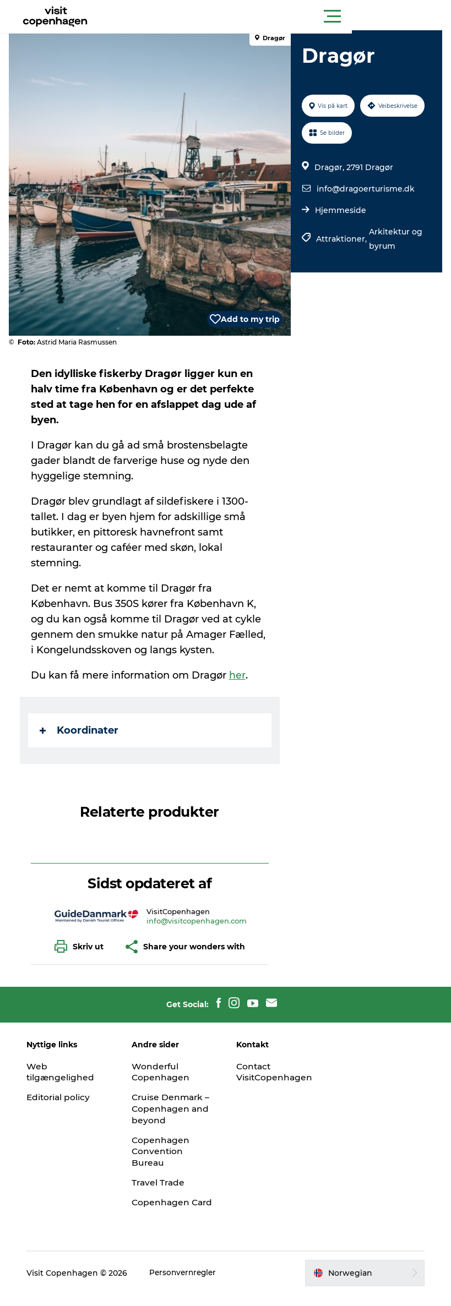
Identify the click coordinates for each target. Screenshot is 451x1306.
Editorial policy (63, 1097)
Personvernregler (189, 1284)
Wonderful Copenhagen (163, 1072)
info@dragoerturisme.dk (365, 189)
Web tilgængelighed (65, 1072)
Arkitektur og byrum (394, 239)
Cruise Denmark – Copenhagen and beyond (174, 1108)
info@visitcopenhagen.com (198, 920)
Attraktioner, (341, 239)
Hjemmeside (339, 210)
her (239, 675)
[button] (275, 16)
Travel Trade (161, 1182)
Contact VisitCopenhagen (275, 1072)
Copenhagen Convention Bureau (163, 1151)
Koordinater (81, 730)
